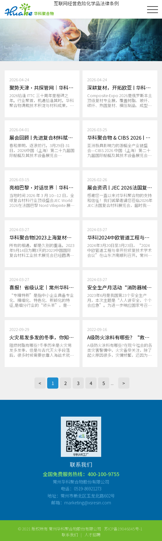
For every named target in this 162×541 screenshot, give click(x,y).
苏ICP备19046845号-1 (123, 535)
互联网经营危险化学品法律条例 (86, 3)
